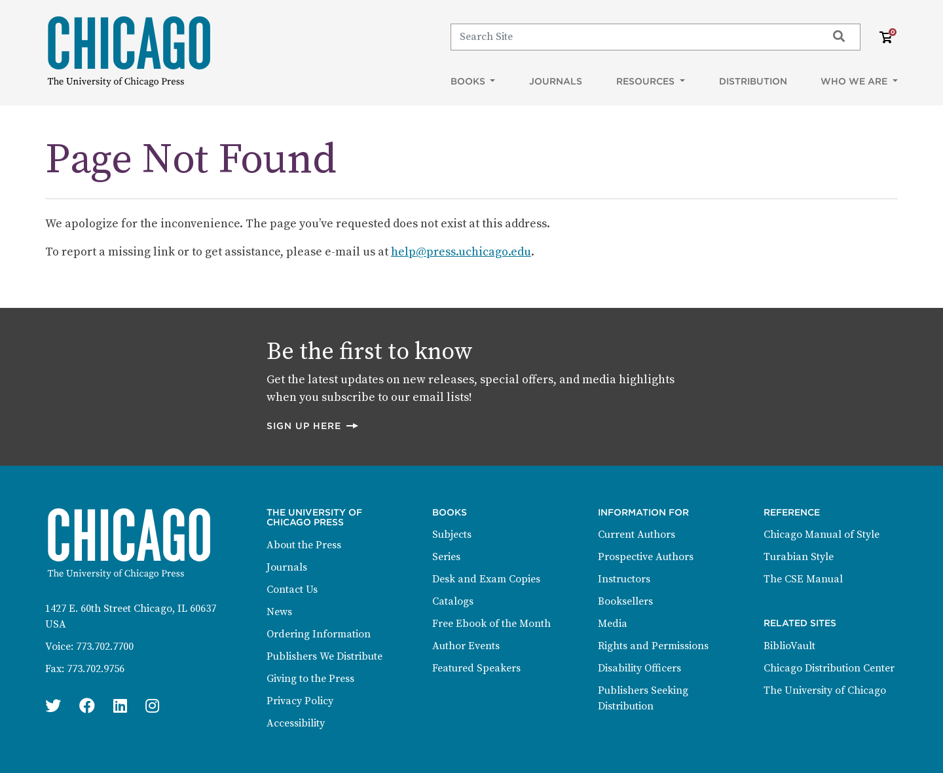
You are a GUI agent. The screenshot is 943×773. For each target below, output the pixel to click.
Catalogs (452, 601)
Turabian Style (799, 556)
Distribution (753, 81)
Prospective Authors (645, 556)
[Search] (633, 36)
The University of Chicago (825, 690)
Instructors (624, 579)
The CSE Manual (803, 579)
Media (612, 623)
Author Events (466, 645)
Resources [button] (646, 81)
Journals (555, 81)
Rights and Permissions (653, 645)
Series (446, 556)
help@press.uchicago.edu (461, 251)
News (279, 611)
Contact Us (292, 589)
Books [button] (469, 81)
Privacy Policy (300, 700)
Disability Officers (639, 668)
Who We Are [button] (855, 81)
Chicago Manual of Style (821, 534)
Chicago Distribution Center (829, 668)
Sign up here (313, 425)
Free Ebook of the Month (491, 623)
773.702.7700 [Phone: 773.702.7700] (105, 646)
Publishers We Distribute (324, 656)
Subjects (452, 534)
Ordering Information (319, 634)
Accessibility (296, 723)
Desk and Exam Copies (486, 579)
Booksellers (625, 601)
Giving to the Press (310, 678)
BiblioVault (789, 645)
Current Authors (636, 534)
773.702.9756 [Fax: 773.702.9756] (95, 668)
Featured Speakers (476, 668)
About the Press (304, 545)
